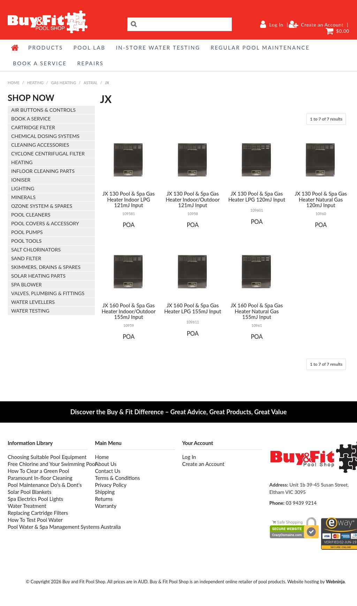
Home (15, 47)
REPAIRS (90, 63)
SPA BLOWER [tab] (26, 284)
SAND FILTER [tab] (26, 258)
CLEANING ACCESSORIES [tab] (40, 145)
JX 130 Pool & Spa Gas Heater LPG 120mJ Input (256, 196)
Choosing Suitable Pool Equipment (47, 457)
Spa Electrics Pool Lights (35, 499)
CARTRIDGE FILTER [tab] (33, 127)
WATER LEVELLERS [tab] (33, 302)
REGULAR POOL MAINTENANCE (260, 47)
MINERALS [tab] (23, 197)
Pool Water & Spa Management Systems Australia (48, 527)
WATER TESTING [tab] (30, 311)
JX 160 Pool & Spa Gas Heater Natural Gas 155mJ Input (256, 311)
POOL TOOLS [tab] (26, 241)
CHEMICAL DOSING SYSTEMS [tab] (45, 136)
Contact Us (107, 471)
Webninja (335, 581)
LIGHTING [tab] (22, 188)
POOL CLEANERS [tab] (30, 215)
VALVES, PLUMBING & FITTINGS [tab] (47, 293)
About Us (105, 464)
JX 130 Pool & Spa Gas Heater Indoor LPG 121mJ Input (128, 199)
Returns (104, 499)
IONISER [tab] (20, 180)
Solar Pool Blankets (29, 492)
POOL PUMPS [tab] (27, 232)
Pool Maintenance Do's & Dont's (45, 485)
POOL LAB (90, 47)
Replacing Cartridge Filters (38, 513)
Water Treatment (27, 506)
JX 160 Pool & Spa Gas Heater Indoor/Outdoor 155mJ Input (129, 311)
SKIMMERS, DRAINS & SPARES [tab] (46, 267)
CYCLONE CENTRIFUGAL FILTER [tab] (48, 153)
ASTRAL (91, 82)
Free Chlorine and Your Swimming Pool (48, 464)
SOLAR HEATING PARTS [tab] (38, 276)
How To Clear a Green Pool (38, 471)
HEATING (35, 82)
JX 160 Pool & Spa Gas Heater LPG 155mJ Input (192, 308)
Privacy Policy (110, 485)
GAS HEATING (63, 82)
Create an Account (322, 24)
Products (45, 47)
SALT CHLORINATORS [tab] (36, 250)
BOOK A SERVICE (40, 63)
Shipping (105, 492)
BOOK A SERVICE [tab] (31, 119)
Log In (276, 24)
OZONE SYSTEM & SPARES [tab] (41, 206)
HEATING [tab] (21, 162)
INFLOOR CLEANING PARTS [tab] (43, 171)
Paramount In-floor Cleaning (40, 478)
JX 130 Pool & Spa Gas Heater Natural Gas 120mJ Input (321, 199)
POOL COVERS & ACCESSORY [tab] (45, 223)
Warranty (105, 506)
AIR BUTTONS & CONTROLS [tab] (43, 110)
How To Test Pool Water (35, 520)
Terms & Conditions (117, 478)
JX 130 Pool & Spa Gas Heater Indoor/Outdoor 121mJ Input (193, 199)
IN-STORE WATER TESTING (158, 47)
